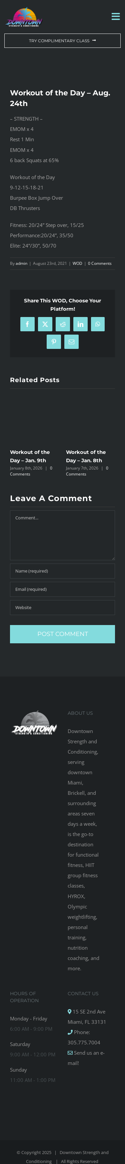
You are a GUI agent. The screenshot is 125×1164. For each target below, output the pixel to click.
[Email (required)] (62, 589)
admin (21, 263)
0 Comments (100, 263)
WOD (77, 263)
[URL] (62, 607)
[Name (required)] (62, 571)
